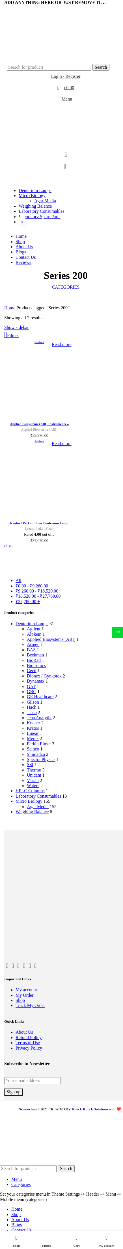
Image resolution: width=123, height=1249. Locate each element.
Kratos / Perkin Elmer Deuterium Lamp (39, 523)
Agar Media (45, 200)
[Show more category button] (22, 222)
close (9, 545)
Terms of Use (28, 1042)
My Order (25, 995)
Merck (33, 738)
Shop (20, 1000)
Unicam (34, 775)
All (18, 580)
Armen (33, 644)
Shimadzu (36, 754)
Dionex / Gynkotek (44, 675)
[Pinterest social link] (30, 966)
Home (9, 307)
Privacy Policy (29, 1048)
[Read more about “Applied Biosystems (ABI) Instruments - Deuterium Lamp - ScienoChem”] (62, 344)
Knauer (33, 722)
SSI (30, 764)
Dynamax (35, 681)
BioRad (34, 660)
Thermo (34, 770)
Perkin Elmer (39, 743)
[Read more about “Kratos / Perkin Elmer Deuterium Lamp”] (62, 443)
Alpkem (34, 634)
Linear (33, 733)
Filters (13, 335)
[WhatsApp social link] (26, 8)
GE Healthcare (40, 696)
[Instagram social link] (24, 966)
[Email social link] (16, 8)
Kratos (33, 728)
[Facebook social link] (6, 8)
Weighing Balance (32, 811)
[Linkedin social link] (21, 8)
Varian (33, 780)
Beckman (35, 654)
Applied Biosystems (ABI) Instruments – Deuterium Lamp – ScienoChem (39, 426)
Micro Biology (29, 801)
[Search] (49, 67)
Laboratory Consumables (38, 796)
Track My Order (30, 1005)
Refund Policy (29, 1037)
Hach (31, 707)
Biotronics (36, 665)
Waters (33, 785)
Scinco (33, 749)
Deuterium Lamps (32, 623)
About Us (24, 1032)
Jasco (32, 712)
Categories (66, 287)
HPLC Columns (30, 790)
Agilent (33, 628)
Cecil (31, 670)
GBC (31, 691)
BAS (31, 649)
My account (26, 989)
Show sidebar (16, 327)
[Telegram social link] (31, 8)
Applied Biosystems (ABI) (51, 639)
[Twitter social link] (11, 8)
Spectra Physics (41, 759)
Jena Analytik (39, 717)
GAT (31, 686)
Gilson (33, 702)
